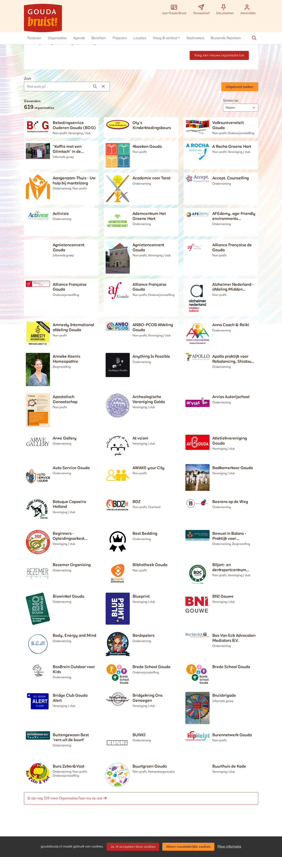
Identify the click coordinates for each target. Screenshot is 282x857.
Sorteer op (230, 100)
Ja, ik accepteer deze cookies (133, 847)
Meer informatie (229, 846)
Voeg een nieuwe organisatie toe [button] (219, 55)
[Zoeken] (254, 38)
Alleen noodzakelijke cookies (188, 847)
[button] (34, 38)
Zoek (27, 79)
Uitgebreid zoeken (239, 87)
